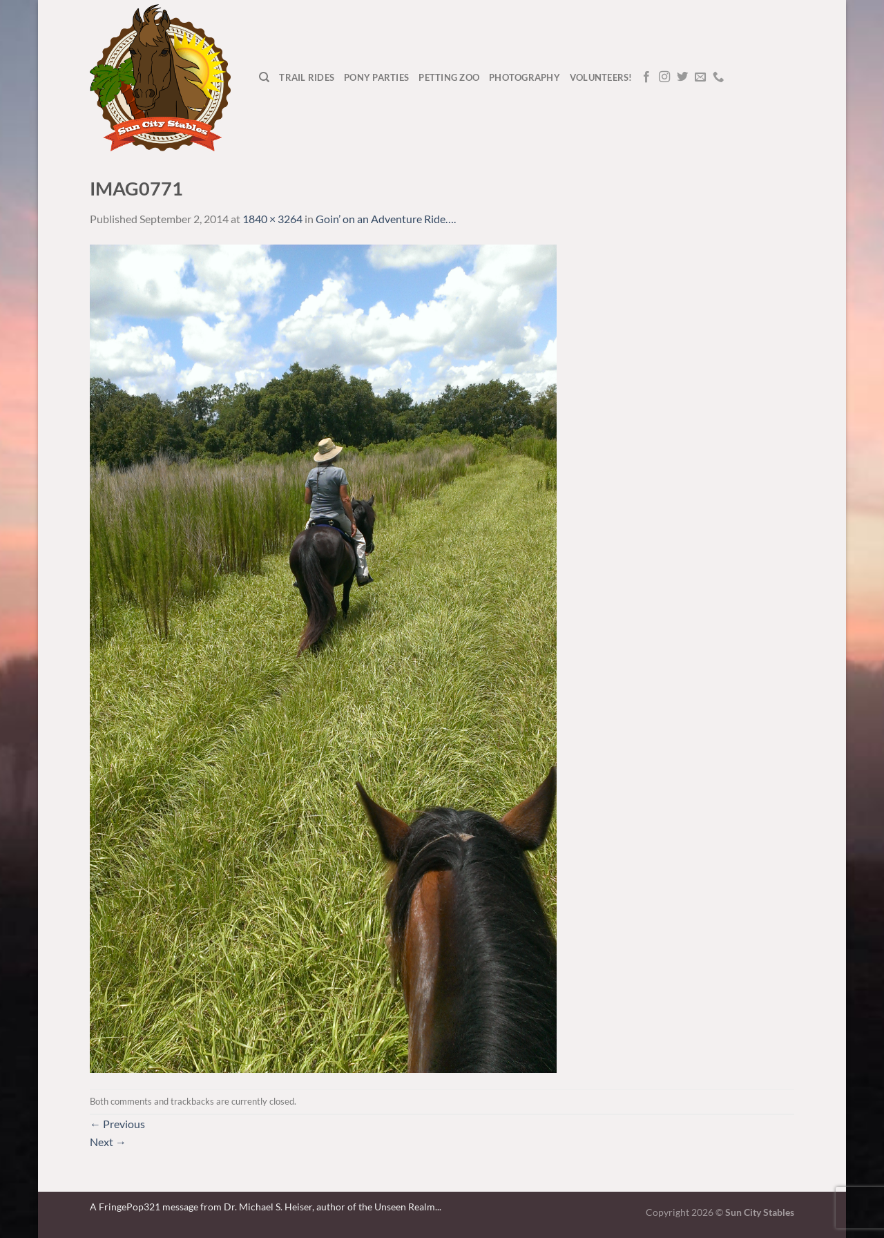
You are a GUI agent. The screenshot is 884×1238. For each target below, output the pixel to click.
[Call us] (718, 77)
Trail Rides (306, 77)
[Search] (264, 77)
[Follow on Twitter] (682, 77)
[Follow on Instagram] (664, 77)
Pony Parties (376, 77)
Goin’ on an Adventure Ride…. (386, 218)
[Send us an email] (700, 77)
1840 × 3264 (272, 218)
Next (108, 1141)
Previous (117, 1123)
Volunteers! (601, 77)
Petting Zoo (449, 77)
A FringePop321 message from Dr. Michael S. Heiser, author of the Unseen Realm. (263, 1206)
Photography (524, 77)
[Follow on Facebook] (646, 77)
